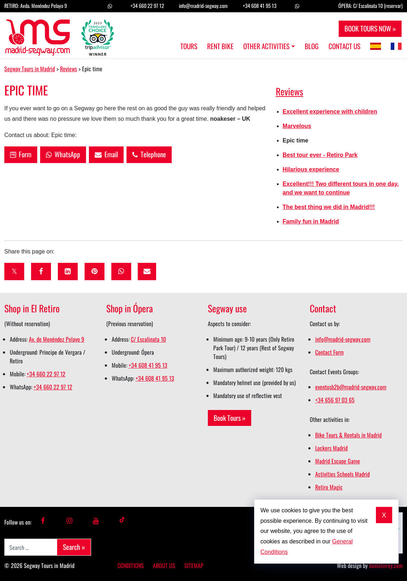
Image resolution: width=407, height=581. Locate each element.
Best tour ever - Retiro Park (320, 155)
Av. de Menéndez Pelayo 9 (56, 339)
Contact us (344, 46)
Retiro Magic (329, 487)
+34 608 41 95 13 (260, 5)
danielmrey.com (386, 565)
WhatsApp (63, 154)
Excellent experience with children (330, 111)
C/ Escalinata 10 (148, 339)
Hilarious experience (311, 169)
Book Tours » (229, 418)
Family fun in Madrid (311, 221)
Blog (311, 46)
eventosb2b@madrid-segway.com (350, 387)
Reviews (289, 91)
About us (164, 565)
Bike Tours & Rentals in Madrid (348, 435)
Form (20, 154)
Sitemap (194, 565)
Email (106, 154)
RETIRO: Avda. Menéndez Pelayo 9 (35, 5)
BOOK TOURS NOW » (370, 28)
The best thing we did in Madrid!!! (329, 207)
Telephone (149, 154)
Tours (188, 46)
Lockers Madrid (331, 448)
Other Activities (266, 46)
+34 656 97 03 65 (335, 400)
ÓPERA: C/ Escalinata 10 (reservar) (370, 5)
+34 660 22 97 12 (147, 5)
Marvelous (297, 126)
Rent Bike (220, 46)
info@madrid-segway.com (203, 5)
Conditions (130, 565)
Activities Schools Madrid (342, 474)
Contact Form (329, 352)
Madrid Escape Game (337, 461)
